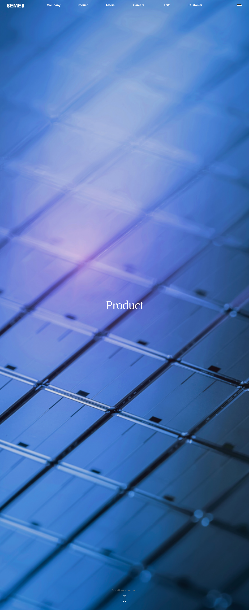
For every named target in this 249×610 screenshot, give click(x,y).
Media (110, 5)
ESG (167, 5)
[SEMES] (15, 6)
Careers (138, 5)
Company (53, 5)
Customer (195, 5)
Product (82, 5)
